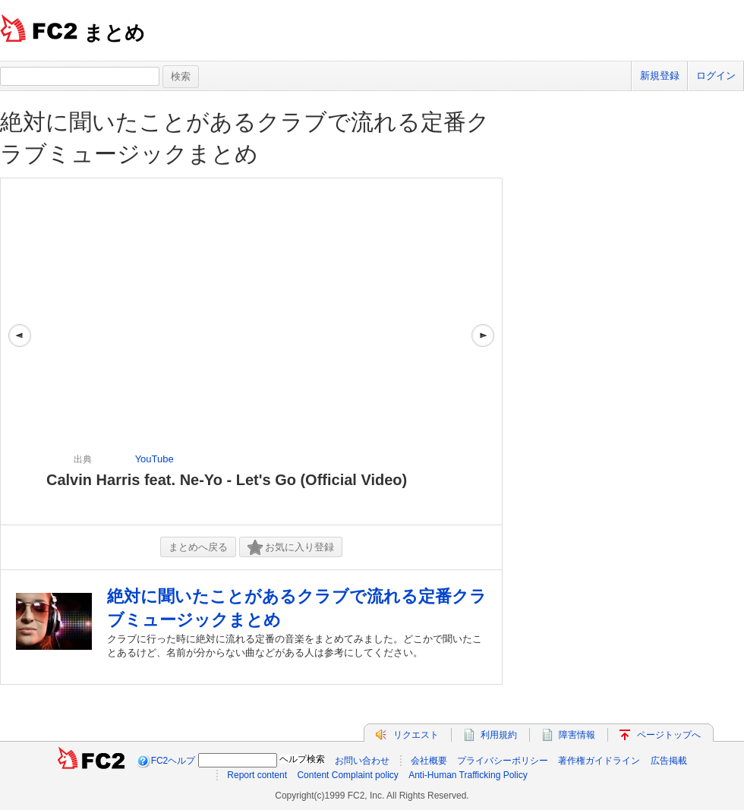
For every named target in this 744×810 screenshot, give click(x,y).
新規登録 (659, 75)
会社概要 (429, 760)
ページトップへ (669, 735)
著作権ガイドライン (599, 760)
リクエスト (416, 735)
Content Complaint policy (347, 775)
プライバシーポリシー (502, 760)
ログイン (716, 75)
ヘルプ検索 (302, 759)
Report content (257, 775)
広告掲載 (669, 760)
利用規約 (499, 735)
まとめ (114, 32)
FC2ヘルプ (173, 760)
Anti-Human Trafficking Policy (468, 775)
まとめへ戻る (198, 547)
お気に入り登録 (290, 548)
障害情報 (577, 735)
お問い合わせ (362, 760)
